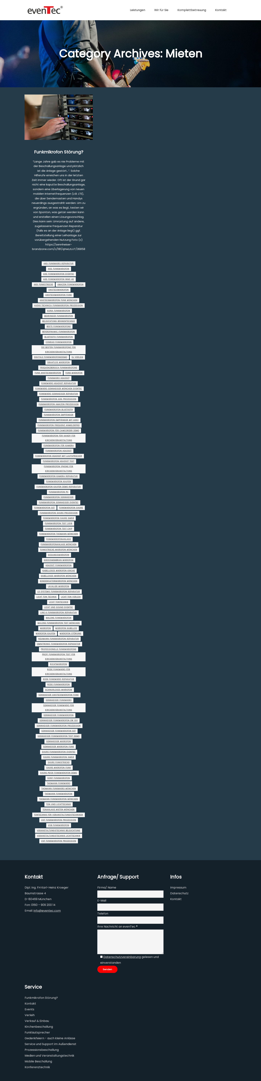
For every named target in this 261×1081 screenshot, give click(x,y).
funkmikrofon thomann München (58, 534)
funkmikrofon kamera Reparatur (58, 476)
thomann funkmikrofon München (58, 799)
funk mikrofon (73, 373)
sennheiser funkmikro (59, 700)
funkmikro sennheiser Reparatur (58, 394)
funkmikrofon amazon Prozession (59, 404)
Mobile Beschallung (38, 1061)
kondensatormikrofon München (58, 581)
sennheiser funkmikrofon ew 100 (59, 720)
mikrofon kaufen (45, 633)
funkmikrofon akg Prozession (58, 399)
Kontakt (176, 899)
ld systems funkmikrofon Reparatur (58, 591)
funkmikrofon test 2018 (58, 523)
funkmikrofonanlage (58, 539)
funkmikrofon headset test (58, 461)
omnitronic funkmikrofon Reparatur (58, 644)
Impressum (178, 887)
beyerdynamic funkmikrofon (58, 331)
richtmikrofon (58, 664)
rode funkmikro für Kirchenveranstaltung (58, 671)
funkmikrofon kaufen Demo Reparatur (58, 486)
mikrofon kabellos (66, 628)
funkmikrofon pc (59, 492)
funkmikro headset (59, 378)
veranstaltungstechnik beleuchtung (58, 830)
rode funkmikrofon (58, 684)
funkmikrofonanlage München (58, 544)
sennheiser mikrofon (58, 741)
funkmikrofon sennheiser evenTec (58, 502)
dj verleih (77, 357)
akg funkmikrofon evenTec (58, 274)
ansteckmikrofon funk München (58, 300)
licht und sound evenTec (58, 607)
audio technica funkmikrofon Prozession (58, 305)
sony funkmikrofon (58, 778)
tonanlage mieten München (58, 809)
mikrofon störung (70, 633)
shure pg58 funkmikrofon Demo (58, 773)
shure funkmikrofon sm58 (58, 757)
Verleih (30, 1015)
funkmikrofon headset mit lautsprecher (58, 456)
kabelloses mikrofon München (58, 576)
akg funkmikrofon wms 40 (58, 279)
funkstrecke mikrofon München (58, 549)
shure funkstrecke (59, 762)
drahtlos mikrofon (58, 362)
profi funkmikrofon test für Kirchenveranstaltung (58, 656)
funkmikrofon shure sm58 (58, 518)
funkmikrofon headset (58, 450)
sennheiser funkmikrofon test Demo (59, 736)
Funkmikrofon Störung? (58, 152)
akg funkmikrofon (58, 268)
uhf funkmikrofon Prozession (58, 820)
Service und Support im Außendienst (50, 1044)
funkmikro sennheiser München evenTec (58, 388)
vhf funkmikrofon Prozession (58, 841)
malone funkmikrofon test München (59, 623)
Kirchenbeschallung (39, 1027)
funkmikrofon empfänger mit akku (59, 420)
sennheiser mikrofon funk (58, 746)
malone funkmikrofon (58, 618)
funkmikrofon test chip (58, 528)
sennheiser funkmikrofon (59, 715)
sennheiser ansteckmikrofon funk (58, 695)
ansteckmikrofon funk (58, 295)
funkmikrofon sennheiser (59, 497)
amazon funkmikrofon (70, 284)
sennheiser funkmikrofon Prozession (59, 725)
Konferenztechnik (37, 1067)
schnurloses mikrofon (58, 689)
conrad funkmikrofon (59, 342)
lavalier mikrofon (58, 586)
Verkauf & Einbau (37, 1021)
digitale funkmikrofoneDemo (50, 357)
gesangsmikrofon (58, 555)
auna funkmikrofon (58, 310)
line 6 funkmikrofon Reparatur (58, 612)
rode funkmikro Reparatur (58, 679)
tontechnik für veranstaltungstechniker (58, 815)
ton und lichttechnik (58, 804)
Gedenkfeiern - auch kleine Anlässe (50, 1038)
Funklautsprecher (37, 1032)
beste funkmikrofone (59, 326)
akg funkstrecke (43, 284)
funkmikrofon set (44, 507)
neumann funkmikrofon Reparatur (58, 638)
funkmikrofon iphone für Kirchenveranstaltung (58, 468)
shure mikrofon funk (58, 767)
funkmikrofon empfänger (58, 415)
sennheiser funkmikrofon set (58, 731)
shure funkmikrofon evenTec (58, 752)
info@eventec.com (47, 911)
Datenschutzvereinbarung (122, 957)
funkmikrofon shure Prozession (59, 513)
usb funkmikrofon (58, 825)
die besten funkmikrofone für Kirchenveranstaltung (58, 349)
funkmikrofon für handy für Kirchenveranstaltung (58, 438)
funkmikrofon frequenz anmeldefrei (59, 425)
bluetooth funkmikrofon (58, 337)
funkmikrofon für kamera (59, 445)
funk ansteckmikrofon (48, 373)
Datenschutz (179, 893)
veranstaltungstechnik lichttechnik (58, 835)
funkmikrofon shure (71, 507)
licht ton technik (46, 597)
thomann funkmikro (58, 783)
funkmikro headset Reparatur (58, 383)
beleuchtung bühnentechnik (58, 321)
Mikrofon (45, 628)
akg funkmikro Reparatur (59, 263)
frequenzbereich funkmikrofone (58, 367)
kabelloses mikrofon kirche (58, 570)
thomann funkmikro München (58, 788)
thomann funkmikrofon (58, 794)
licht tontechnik (58, 602)
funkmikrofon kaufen (58, 481)
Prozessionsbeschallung (42, 1050)
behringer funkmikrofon (58, 316)
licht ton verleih (71, 597)
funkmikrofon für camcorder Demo (58, 430)
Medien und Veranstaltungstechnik (49, 1056)
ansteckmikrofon (58, 289)
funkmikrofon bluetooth (58, 409)
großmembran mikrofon (58, 560)
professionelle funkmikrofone (58, 649)
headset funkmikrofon (58, 565)
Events (29, 1009)
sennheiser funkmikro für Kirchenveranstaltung (58, 707)
